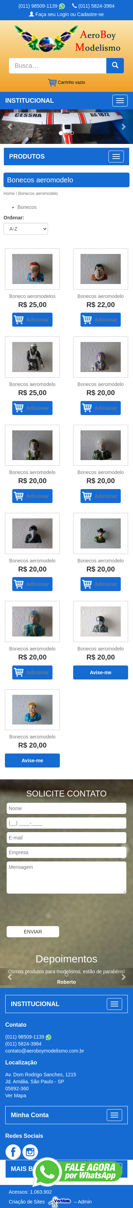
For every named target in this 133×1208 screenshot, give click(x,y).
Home (9, 193)
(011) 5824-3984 (93, 6)
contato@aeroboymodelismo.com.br (44, 1051)
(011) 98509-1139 (42, 6)
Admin (85, 1202)
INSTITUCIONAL (29, 100)
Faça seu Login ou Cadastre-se (66, 14)
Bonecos (27, 207)
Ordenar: (14, 217)
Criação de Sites (27, 1202)
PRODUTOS (27, 156)
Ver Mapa (15, 1095)
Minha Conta (30, 1115)
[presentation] (53, 910)
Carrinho (66, 83)
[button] (10, 126)
